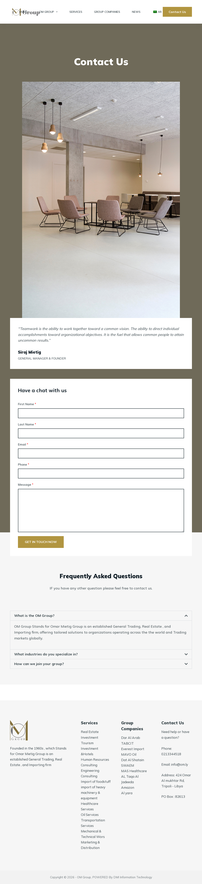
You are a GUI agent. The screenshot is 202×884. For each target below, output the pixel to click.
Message (25, 484)
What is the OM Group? (34, 615)
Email (23, 444)
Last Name (27, 424)
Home (23, 12)
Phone (23, 464)
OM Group (49, 11)
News (136, 12)
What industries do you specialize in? (46, 654)
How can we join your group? (39, 664)
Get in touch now (41, 542)
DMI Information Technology (132, 877)
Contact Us (177, 12)
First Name (27, 404)
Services (75, 12)
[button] (101, 615)
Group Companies (107, 12)
